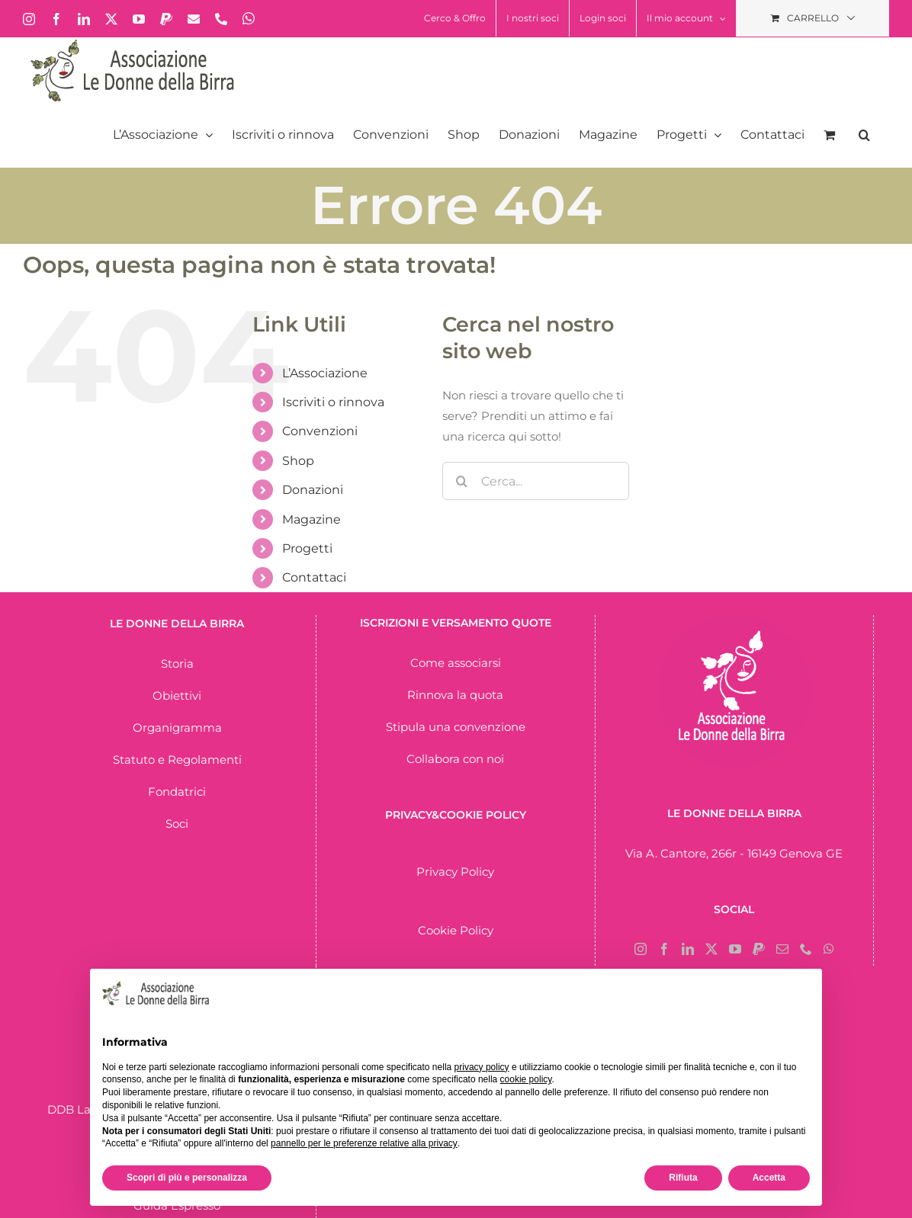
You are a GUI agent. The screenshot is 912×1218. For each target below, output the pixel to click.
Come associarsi (455, 662)
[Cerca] (461, 481)
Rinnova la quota (455, 695)
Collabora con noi (455, 759)
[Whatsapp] (829, 949)
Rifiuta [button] (683, 1177)
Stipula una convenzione (455, 727)
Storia (177, 663)
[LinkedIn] (688, 949)
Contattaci (314, 577)
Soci (176, 823)
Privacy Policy (455, 871)
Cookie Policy (455, 930)
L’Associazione (325, 373)
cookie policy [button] (526, 1079)
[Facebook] (664, 949)
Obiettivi (177, 695)
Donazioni (312, 489)
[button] (864, 135)
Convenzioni (320, 431)
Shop (298, 461)
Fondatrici (177, 791)
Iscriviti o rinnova (333, 402)
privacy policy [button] (481, 1067)
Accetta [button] (769, 1177)
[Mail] (782, 949)
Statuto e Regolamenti (177, 759)
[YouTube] (735, 949)
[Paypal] (759, 949)
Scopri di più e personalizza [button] (187, 1177)
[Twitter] (711, 949)
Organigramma (177, 727)
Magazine (311, 519)
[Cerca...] (535, 481)
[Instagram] (640, 949)
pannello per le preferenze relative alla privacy (364, 1143)
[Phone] (806, 949)
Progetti (307, 548)
